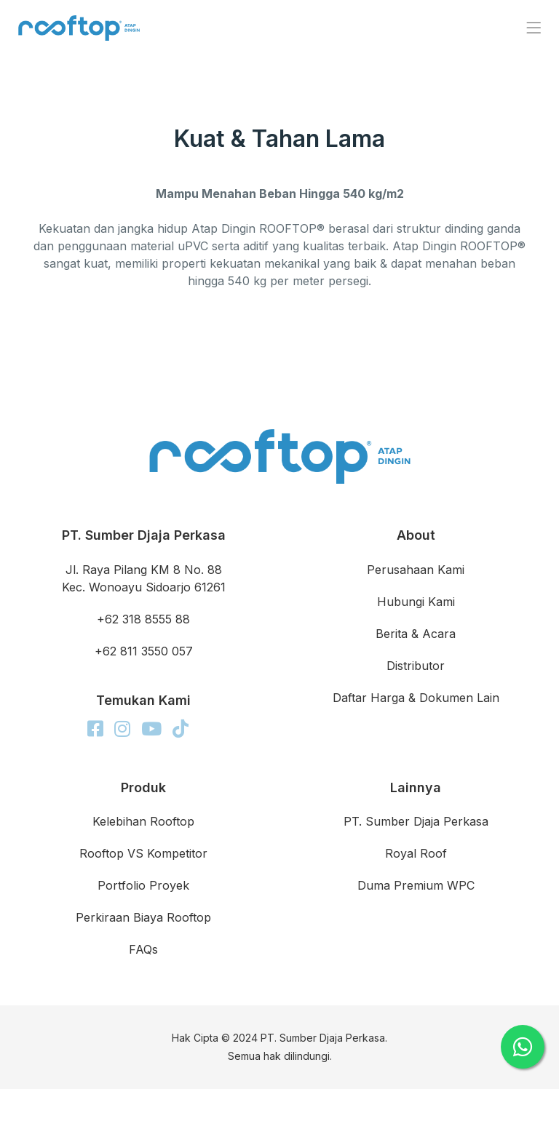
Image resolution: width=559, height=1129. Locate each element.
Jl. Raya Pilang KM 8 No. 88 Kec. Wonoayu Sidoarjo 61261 (144, 578)
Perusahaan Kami (415, 569)
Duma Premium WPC (416, 885)
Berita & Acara (416, 633)
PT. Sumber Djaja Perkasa (416, 821)
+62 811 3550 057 (144, 651)
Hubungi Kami (416, 601)
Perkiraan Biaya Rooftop (143, 917)
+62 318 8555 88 (143, 619)
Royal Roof (416, 853)
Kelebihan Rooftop (143, 821)
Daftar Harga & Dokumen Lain (416, 697)
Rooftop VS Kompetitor (143, 853)
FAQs (143, 949)
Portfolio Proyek (143, 885)
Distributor (415, 665)
